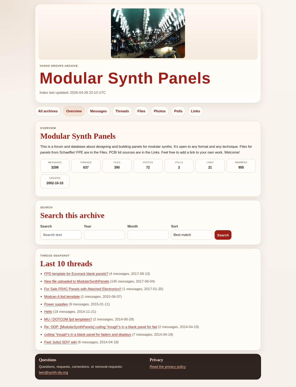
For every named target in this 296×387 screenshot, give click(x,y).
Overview (74, 111)
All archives (48, 111)
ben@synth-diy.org (53, 372)
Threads (122, 111)
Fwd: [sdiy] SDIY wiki (60, 342)
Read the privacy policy (168, 367)
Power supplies (56, 304)
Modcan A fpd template (62, 297)
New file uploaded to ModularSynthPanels (76, 281)
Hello (48, 312)
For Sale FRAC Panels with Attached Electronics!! (82, 289)
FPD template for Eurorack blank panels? (76, 274)
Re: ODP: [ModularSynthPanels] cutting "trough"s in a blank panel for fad (100, 327)
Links (195, 111)
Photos (160, 111)
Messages (98, 111)
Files (142, 111)
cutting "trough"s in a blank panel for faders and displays (87, 335)
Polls (178, 111)
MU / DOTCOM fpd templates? (68, 319)
